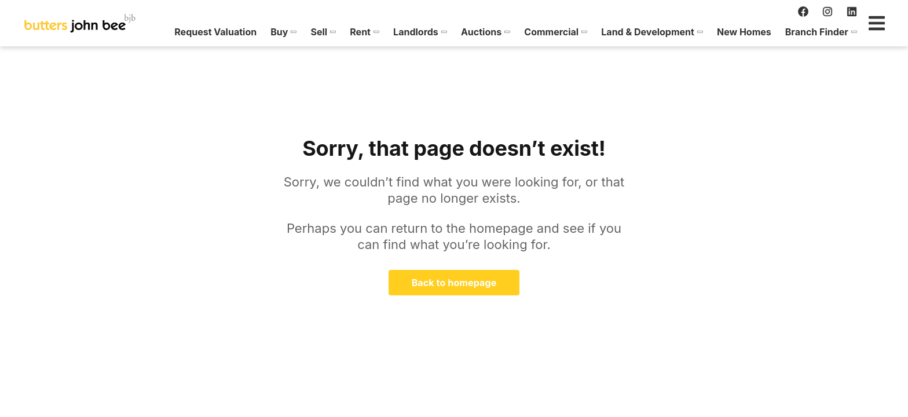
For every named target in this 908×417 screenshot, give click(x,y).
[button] (234, 32)
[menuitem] (166, 32)
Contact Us (846, 32)
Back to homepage (454, 282)
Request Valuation (166, 32)
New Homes (694, 32)
